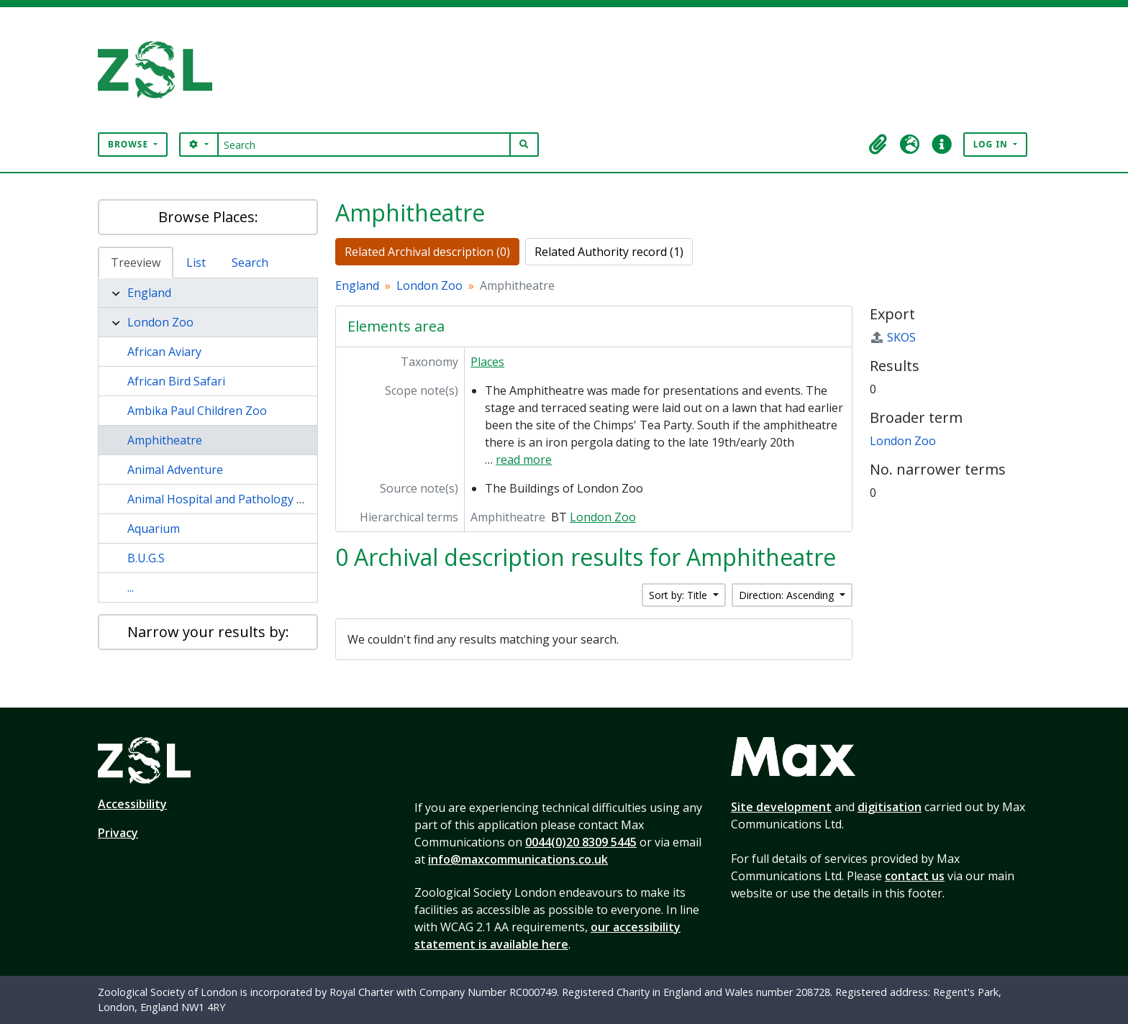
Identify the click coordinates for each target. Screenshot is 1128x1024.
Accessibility (132, 804)
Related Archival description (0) (427, 252)
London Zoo (160, 322)
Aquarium (153, 528)
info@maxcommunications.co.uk (518, 859)
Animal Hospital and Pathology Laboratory (242, 499)
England (149, 293)
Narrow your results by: (208, 631)
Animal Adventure (175, 469)
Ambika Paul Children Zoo (197, 411)
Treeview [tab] (135, 262)
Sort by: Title (679, 595)
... (130, 587)
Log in (992, 144)
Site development (781, 807)
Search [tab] (250, 262)
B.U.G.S (146, 558)
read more (524, 459)
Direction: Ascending (788, 595)
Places (487, 362)
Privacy (118, 833)
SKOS (893, 337)
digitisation (890, 807)
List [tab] (196, 262)
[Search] (364, 144)
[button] (878, 144)
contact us (915, 876)
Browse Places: (208, 217)
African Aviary (164, 352)
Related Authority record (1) (609, 252)
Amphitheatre (164, 440)
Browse (129, 144)
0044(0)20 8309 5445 (581, 842)
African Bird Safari (176, 381)
